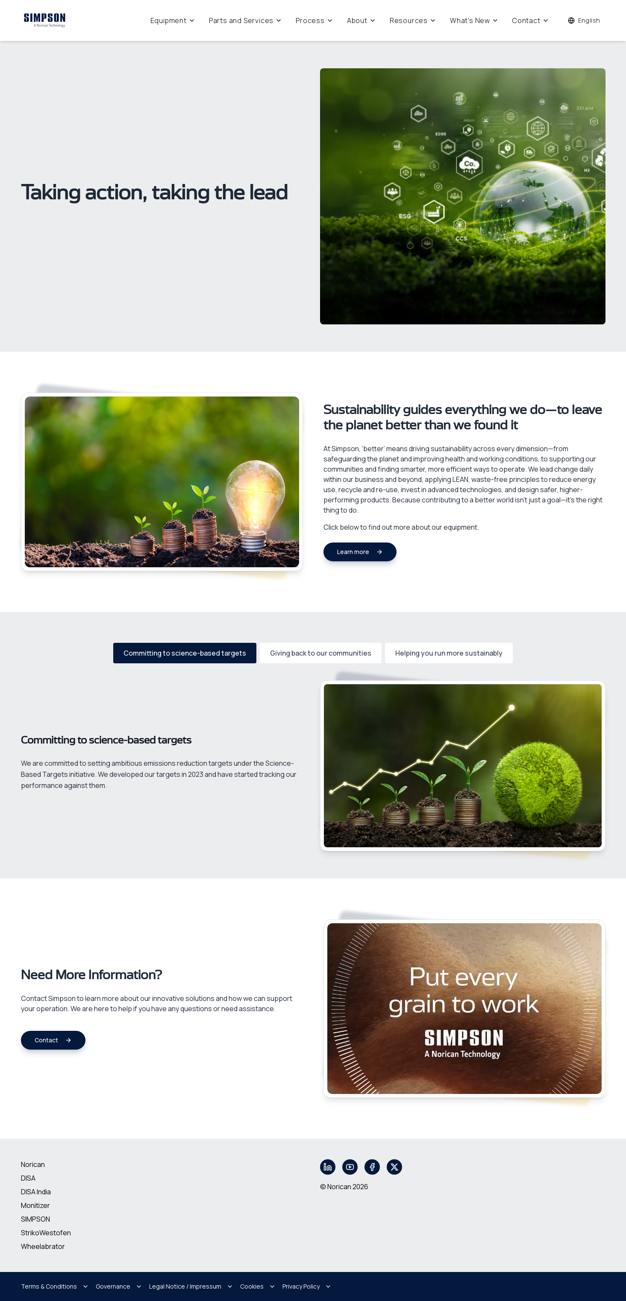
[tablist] (313, 653)
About (361, 20)
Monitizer (35, 1205)
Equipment (172, 20)
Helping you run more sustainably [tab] (449, 653)
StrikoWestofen (46, 1232)
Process (314, 20)
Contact (530, 20)
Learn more (360, 552)
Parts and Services (245, 20)
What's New (474, 20)
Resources (413, 20)
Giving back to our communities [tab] (320, 653)
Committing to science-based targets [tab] (184, 653)
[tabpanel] (313, 765)
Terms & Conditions (55, 1286)
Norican (33, 1164)
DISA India (36, 1191)
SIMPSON (35, 1219)
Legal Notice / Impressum (191, 1286)
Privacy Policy (307, 1286)
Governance (119, 1286)
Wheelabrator (43, 1246)
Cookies (258, 1286)
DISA (28, 1178)
